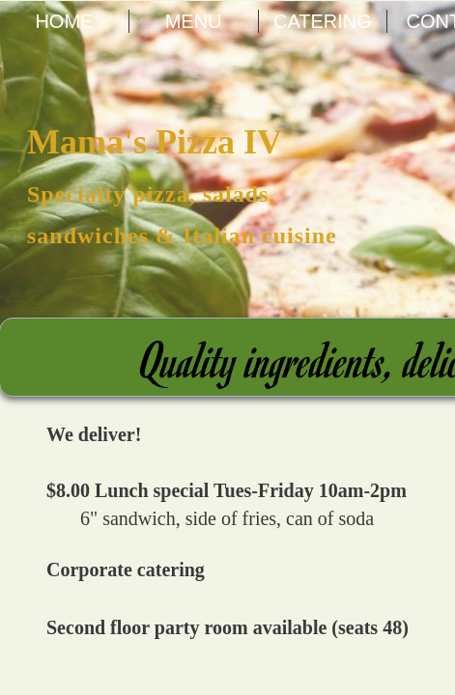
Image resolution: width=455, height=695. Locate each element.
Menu (193, 21)
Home (64, 21)
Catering (322, 21)
